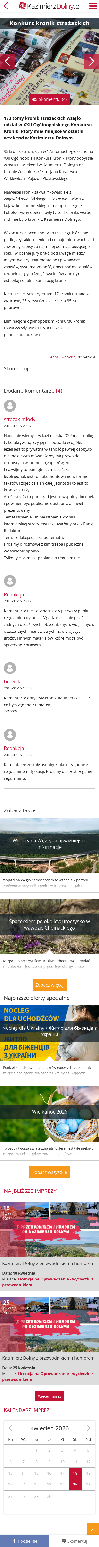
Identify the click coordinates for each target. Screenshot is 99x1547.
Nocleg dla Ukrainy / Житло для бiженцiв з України (49, 1031)
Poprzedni (7, 61)
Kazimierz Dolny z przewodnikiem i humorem (48, 1263)
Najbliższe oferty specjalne (37, 997)
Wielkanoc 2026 (49, 1112)
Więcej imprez (49, 1396)
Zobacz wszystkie (49, 1172)
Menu (93, 6)
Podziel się (27, 1541)
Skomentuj (77, 1541)
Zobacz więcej (49, 985)
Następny (91, 61)
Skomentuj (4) (53, 99)
